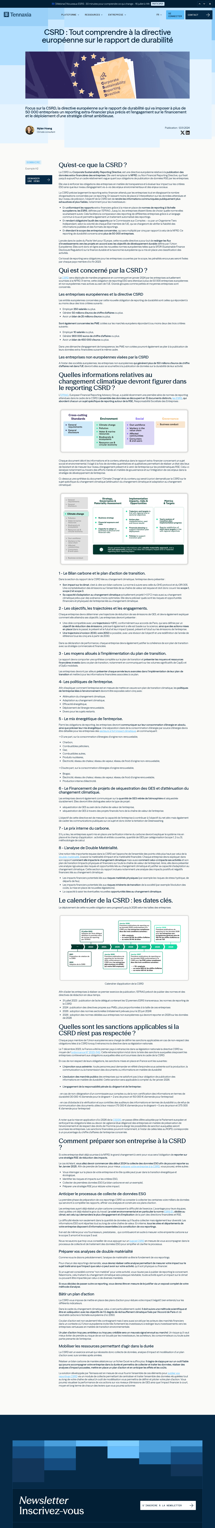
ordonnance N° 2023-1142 (85, 1052)
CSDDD (117, 1119)
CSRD (65, 277)
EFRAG (64, 395)
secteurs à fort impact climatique (118, 731)
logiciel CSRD (137, 1240)
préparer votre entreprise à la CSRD (140, 1166)
